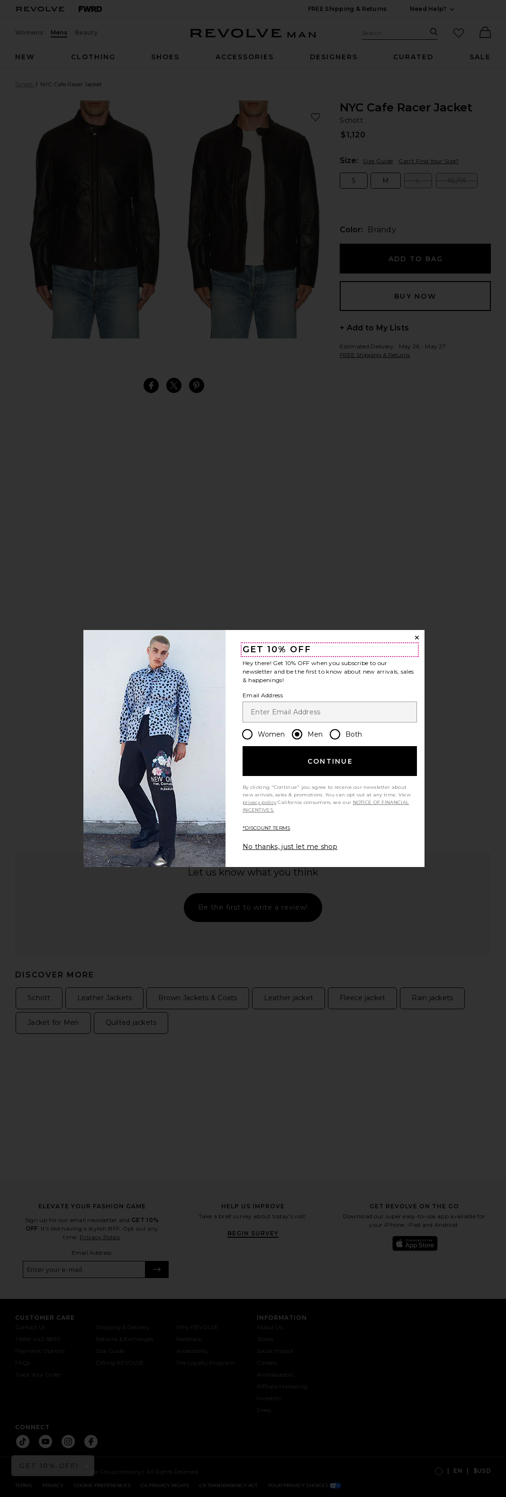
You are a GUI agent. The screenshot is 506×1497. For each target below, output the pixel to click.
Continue (330, 761)
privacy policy (259, 802)
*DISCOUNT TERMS (266, 828)
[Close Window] (417, 637)
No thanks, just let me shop (290, 846)
